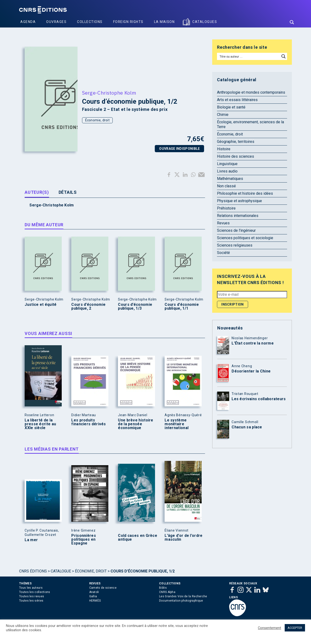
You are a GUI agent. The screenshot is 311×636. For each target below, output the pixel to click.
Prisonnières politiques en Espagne (83, 539)
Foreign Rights (128, 22)
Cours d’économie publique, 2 (88, 306)
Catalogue (61, 571)
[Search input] (249, 56)
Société (223, 252)
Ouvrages (56, 22)
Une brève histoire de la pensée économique (135, 424)
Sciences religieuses (234, 245)
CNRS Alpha (167, 592)
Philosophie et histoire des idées (245, 193)
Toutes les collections (34, 592)
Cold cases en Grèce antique (137, 537)
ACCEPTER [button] (295, 628)
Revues (223, 223)
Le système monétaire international (177, 424)
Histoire (223, 149)
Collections (90, 22)
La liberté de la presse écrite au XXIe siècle (40, 424)
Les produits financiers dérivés (88, 422)
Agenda (28, 22)
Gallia (93, 596)
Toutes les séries (31, 600)
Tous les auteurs (31, 587)
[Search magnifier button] (291, 22)
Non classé (226, 186)
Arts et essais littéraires (237, 99)
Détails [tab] (68, 192)
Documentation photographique (181, 600)
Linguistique (227, 164)
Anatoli (94, 592)
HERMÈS (95, 600)
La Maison (164, 22)
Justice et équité (40, 305)
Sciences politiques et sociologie (245, 238)
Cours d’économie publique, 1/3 (135, 306)
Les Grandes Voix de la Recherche (183, 596)
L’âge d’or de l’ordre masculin (183, 537)
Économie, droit (97, 120)
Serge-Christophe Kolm (109, 92)
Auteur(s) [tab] (37, 192)
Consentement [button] (269, 628)
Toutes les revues (31, 596)
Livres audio (227, 171)
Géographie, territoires (235, 141)
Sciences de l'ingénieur (236, 230)
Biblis (163, 587)
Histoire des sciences (235, 156)
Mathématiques (230, 178)
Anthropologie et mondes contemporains (251, 92)
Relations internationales (237, 215)
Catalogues (204, 22)
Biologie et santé (231, 107)
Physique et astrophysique (239, 201)
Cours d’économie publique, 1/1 (182, 306)
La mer (31, 540)
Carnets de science (103, 587)
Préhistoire (226, 208)
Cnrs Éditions (33, 571)
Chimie (222, 114)
